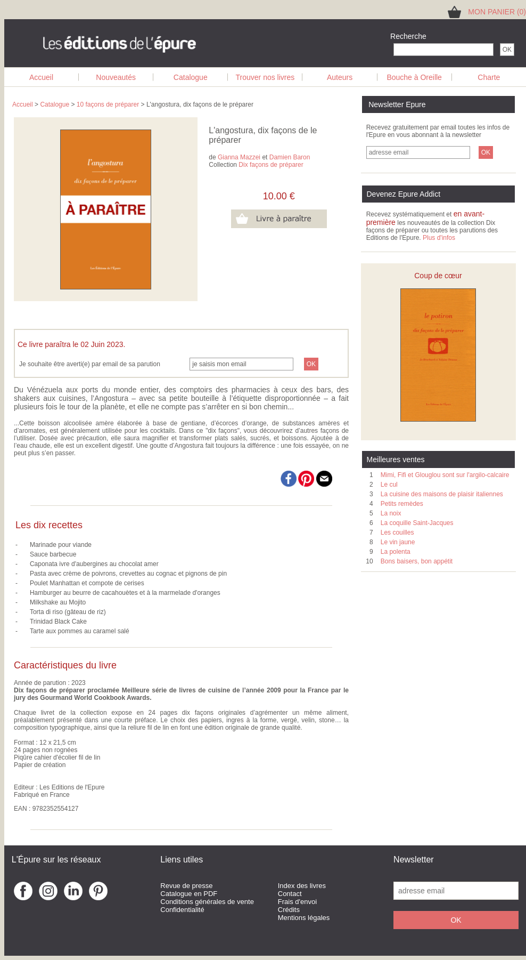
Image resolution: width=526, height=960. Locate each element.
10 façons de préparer (108, 104)
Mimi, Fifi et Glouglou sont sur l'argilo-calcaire (445, 475)
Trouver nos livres (265, 77)
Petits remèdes (402, 503)
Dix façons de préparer (271, 164)
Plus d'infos (439, 237)
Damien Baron (289, 157)
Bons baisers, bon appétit (417, 561)
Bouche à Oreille (414, 77)
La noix (391, 513)
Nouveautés (116, 77)
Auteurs (339, 77)
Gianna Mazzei (239, 157)
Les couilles (397, 532)
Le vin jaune (398, 542)
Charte (489, 77)
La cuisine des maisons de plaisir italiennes (442, 494)
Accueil (41, 77)
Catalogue (191, 77)
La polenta (395, 551)
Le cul (389, 484)
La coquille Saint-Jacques (417, 523)
